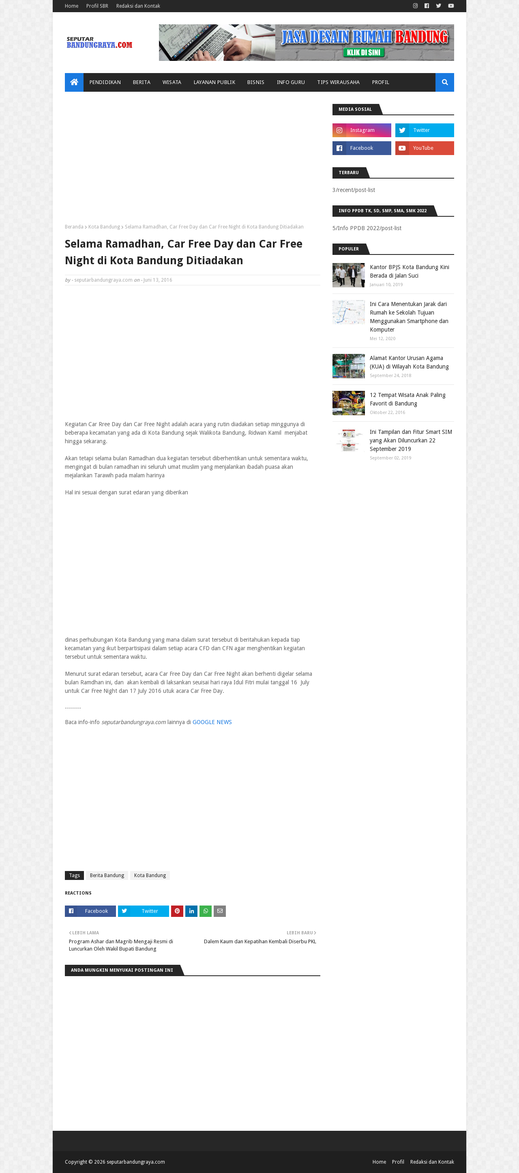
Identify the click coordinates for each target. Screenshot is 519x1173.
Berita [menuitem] (141, 82)
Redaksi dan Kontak (138, 6)
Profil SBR (97, 6)
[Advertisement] (192, 161)
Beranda (74, 227)
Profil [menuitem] (381, 82)
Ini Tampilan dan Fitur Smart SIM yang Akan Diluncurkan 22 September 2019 (411, 440)
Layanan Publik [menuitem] (214, 82)
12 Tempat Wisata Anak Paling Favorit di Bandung (408, 399)
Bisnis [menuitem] (256, 82)
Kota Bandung (104, 227)
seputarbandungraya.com (103, 280)
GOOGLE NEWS (212, 722)
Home (71, 6)
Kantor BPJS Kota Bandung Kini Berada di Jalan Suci (409, 271)
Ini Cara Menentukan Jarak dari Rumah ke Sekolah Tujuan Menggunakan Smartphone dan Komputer (409, 317)
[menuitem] (74, 82)
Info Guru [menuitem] (291, 82)
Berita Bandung (107, 875)
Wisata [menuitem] (172, 82)
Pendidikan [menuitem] (105, 82)
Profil (398, 1162)
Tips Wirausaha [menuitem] (338, 82)
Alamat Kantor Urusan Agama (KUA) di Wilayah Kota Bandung (409, 362)
